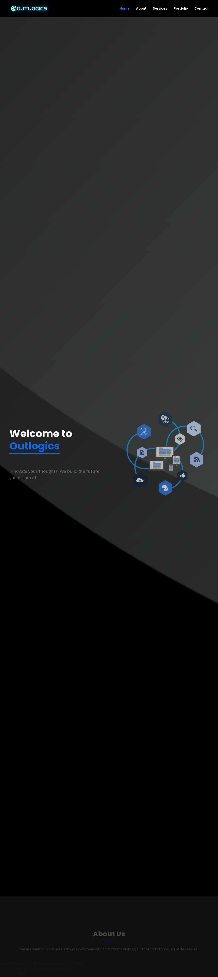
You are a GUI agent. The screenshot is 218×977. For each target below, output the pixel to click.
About (141, 8)
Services (160, 8)
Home (125, 8)
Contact (201, 8)
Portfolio (181, 8)
